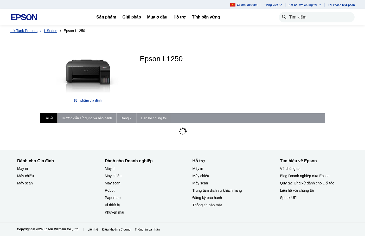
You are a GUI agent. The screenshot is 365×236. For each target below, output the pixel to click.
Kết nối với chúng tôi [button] (305, 5)
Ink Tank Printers (23, 31)
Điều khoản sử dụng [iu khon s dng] (116, 229)
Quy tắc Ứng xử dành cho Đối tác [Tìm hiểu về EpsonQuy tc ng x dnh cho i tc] (307, 183)
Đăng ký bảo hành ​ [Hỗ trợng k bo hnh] (208, 198)
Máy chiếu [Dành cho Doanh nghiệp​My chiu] (113, 176)
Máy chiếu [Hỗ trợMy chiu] (201, 176)
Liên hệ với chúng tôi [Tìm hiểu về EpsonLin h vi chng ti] (297, 190)
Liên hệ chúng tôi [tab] (154, 118)
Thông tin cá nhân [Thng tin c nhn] (147, 229)
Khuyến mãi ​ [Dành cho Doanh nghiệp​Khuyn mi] (115, 212)
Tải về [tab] (48, 118)
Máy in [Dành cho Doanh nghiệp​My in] (110, 168)
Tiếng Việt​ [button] (273, 5)
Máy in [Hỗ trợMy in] (198, 168)
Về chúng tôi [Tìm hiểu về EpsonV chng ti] (290, 168)
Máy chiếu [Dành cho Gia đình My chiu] (25, 176)
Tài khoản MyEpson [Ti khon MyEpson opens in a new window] (341, 5)
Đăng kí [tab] (126, 118)
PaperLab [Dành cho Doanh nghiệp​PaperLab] (113, 198)
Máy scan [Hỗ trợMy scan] (200, 183)
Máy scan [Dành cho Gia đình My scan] (25, 183)
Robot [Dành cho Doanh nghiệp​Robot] (109, 190)
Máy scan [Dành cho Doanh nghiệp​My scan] (112, 183)
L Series (50, 31)
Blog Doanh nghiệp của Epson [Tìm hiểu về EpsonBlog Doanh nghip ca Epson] (305, 176)
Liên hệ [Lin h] (93, 229)
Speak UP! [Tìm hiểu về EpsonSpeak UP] (288, 198)
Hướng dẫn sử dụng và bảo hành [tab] (87, 118)
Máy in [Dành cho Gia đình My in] (22, 168)
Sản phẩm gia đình (87, 100)
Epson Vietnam (243, 4)
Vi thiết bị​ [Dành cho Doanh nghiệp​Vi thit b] (112, 205)
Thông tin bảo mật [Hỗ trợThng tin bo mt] (207, 205)
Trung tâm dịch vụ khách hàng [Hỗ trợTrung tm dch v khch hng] (217, 190)
